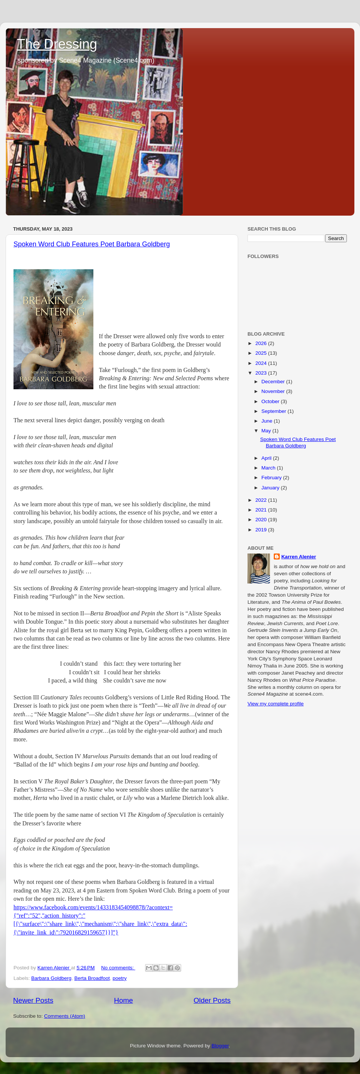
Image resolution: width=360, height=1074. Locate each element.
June (267, 421)
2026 (261, 343)
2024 (261, 363)
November (273, 391)
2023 (261, 373)
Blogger (220, 1045)
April (267, 458)
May (266, 431)
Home (123, 1000)
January (271, 487)
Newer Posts (33, 1000)
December (273, 381)
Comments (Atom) (65, 1016)
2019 (261, 529)
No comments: (118, 967)
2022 (261, 500)
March (269, 468)
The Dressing (57, 44)
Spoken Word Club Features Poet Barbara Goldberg (92, 244)
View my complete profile (276, 703)
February (272, 477)
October (271, 401)
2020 (261, 519)
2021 (261, 510)
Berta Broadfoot (92, 978)
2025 (261, 353)
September (274, 411)
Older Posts (212, 1000)
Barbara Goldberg (51, 978)
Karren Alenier (298, 557)
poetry (119, 978)
